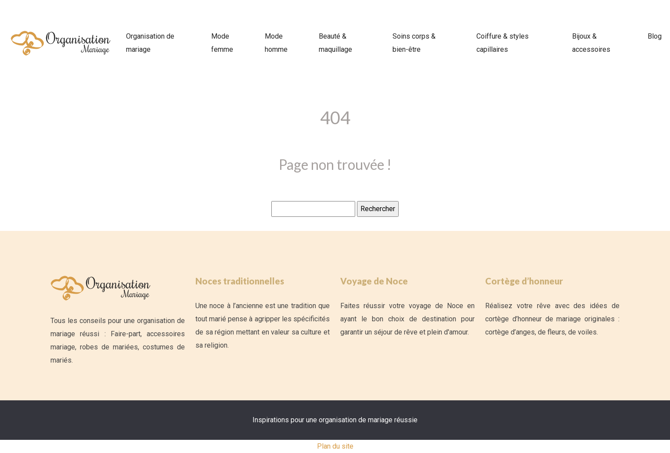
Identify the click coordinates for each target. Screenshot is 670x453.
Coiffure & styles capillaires (502, 43)
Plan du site (335, 446)
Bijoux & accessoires (591, 43)
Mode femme (222, 43)
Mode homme (276, 43)
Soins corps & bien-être (414, 43)
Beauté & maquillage (335, 43)
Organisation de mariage (150, 43)
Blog (655, 36)
